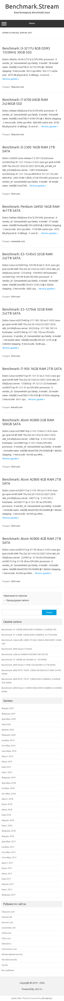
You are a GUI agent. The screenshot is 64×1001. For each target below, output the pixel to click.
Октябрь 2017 (9, 852)
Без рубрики (8, 970)
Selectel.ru (6, 943)
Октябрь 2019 (9, 745)
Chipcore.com (17, 87)
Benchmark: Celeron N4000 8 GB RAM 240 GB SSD (25, 654)
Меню (32, 23)
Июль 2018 (7, 804)
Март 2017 (7, 889)
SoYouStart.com (9, 949)
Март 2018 (7, 825)
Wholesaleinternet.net (12, 954)
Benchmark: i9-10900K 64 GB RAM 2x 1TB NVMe (24, 659)
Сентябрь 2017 (9, 857)
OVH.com (15, 194)
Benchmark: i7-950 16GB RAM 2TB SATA (32, 369)
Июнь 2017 (7, 873)
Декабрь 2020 (9, 719)
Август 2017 (7, 863)
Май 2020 (6, 724)
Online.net (6, 933)
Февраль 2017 (9, 895)
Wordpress (47, 998)
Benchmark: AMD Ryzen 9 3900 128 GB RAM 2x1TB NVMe (29, 665)
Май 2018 (6, 815)
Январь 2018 (8, 836)
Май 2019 (6, 767)
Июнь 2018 (7, 809)
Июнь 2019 (7, 761)
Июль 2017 (7, 868)
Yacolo (5, 965)
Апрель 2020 (8, 729)
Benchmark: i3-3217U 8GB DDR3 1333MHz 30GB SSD (26, 50)
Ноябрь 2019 (8, 740)
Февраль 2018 (9, 831)
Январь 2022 (8, 708)
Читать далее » (10, 79)
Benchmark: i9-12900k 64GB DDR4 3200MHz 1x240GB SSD (29, 629)
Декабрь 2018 (9, 783)
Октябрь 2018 (9, 793)
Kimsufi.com (17, 407)
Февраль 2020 (9, 735)
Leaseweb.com (18, 241)
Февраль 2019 (9, 777)
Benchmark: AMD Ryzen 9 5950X (17, 649)
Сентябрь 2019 (9, 751)
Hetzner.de (7, 917)
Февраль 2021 (9, 714)
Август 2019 (7, 756)
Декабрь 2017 (9, 841)
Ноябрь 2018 (8, 788)
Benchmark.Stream (32, 6)
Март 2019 (7, 772)
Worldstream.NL (9, 959)
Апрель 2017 (8, 884)
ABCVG (38, 989)
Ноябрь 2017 (8, 847)
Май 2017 (6, 879)
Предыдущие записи (16, 600)
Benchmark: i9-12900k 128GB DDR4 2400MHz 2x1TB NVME (29, 635)
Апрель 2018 (8, 820)
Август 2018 (7, 799)
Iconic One (16, 998)
